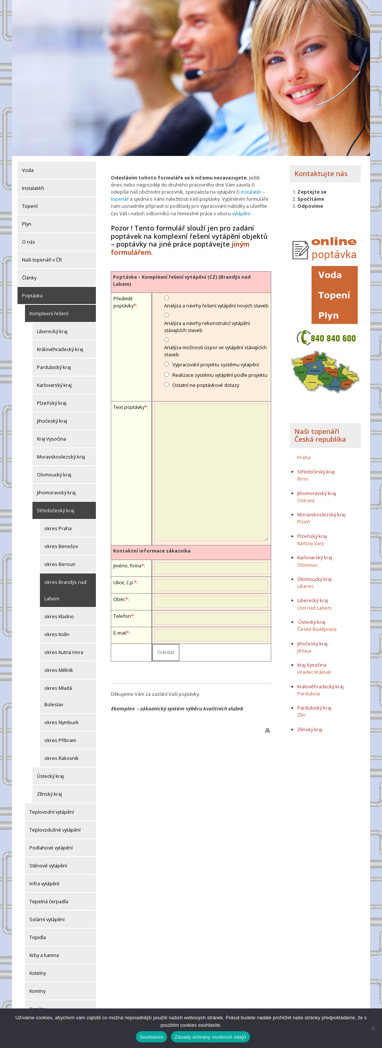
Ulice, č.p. (123, 582)
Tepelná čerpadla (48, 901)
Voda (28, 170)
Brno (302, 478)
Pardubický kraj (54, 367)
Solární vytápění (47, 919)
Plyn (26, 223)
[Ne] (372, 1028)
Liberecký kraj (52, 331)
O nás (28, 241)
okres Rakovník (61, 758)
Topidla (37, 937)
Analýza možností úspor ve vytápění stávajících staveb (215, 351)
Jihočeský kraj (52, 420)
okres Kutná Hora (63, 652)
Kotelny (37, 973)
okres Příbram (60, 740)
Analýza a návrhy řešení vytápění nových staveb (216, 305)
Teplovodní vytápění (51, 811)
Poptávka (32, 295)
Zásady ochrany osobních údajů (210, 1037)
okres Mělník (58, 670)
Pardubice (308, 693)
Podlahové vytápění (51, 847)
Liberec (305, 586)
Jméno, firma (127, 565)
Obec (119, 599)
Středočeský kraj (55, 510)
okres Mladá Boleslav (58, 696)
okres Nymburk (61, 722)
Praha (303, 457)
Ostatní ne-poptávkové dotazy (205, 385)
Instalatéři (33, 188)
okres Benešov (61, 546)
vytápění (241, 213)
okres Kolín (56, 634)
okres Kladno (59, 616)
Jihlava (304, 650)
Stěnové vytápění (48, 865)
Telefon (122, 616)
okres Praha (58, 528)
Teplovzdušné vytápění (55, 829)
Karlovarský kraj (54, 385)
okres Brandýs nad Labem (65, 590)
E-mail (119, 632)
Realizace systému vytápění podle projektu (219, 375)
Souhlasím (151, 1037)
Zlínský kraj (49, 794)
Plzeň (303, 521)
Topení (30, 206)
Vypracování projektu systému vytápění (215, 364)
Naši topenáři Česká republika (320, 435)
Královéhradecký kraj (60, 349)
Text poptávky (128, 407)
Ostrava (305, 500)
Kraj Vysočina (51, 438)
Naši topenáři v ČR (42, 259)
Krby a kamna (44, 955)
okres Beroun (59, 564)
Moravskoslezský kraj (61, 456)
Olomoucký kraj (54, 474)
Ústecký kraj (50, 776)
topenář (120, 198)
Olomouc (307, 564)
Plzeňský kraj (51, 403)
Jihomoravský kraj (56, 492)
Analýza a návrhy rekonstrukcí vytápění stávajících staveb (207, 327)
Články (29, 277)
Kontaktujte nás (321, 173)
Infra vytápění (44, 883)
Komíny (37, 991)
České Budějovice (317, 629)
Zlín (301, 714)
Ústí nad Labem (314, 607)
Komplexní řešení (48, 313)
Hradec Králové (314, 672)
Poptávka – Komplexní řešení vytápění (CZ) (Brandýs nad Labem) (182, 280)
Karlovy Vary (310, 543)
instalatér (251, 191)
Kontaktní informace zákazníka (152, 550)
